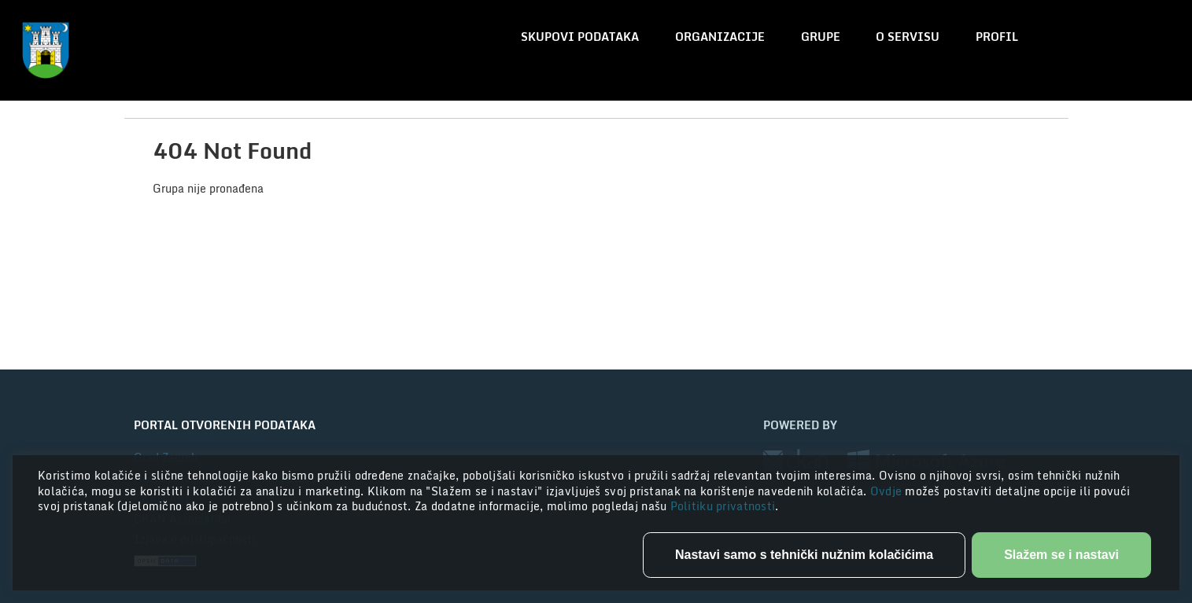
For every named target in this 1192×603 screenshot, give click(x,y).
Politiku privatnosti (723, 506)
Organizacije (720, 37)
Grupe (820, 37)
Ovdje (888, 491)
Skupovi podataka (580, 37)
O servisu (907, 37)
